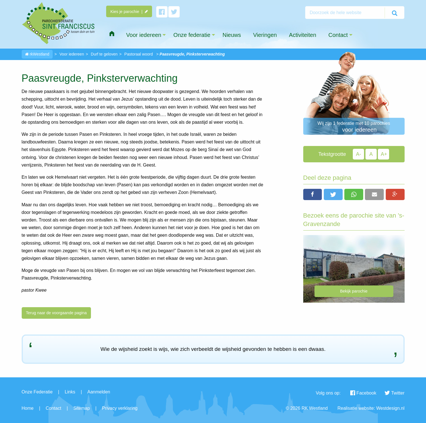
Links (70, 391)
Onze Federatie (37, 391)
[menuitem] (111, 33)
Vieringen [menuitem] (265, 35)
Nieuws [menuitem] (231, 35)
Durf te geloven (104, 54)
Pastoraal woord (138, 54)
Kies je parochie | (129, 11)
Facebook (363, 393)
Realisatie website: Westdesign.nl (370, 408)
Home (28, 408)
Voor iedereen (71, 54)
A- (358, 154)
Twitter (394, 393)
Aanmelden (98, 391)
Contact (53, 408)
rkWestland (37, 54)
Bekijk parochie (354, 291)
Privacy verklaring (119, 408)
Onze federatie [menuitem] (191, 35)
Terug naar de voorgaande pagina (56, 313)
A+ (384, 154)
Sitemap (81, 408)
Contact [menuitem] (338, 35)
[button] (312, 194)
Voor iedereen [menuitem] (143, 35)
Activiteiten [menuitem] (302, 35)
